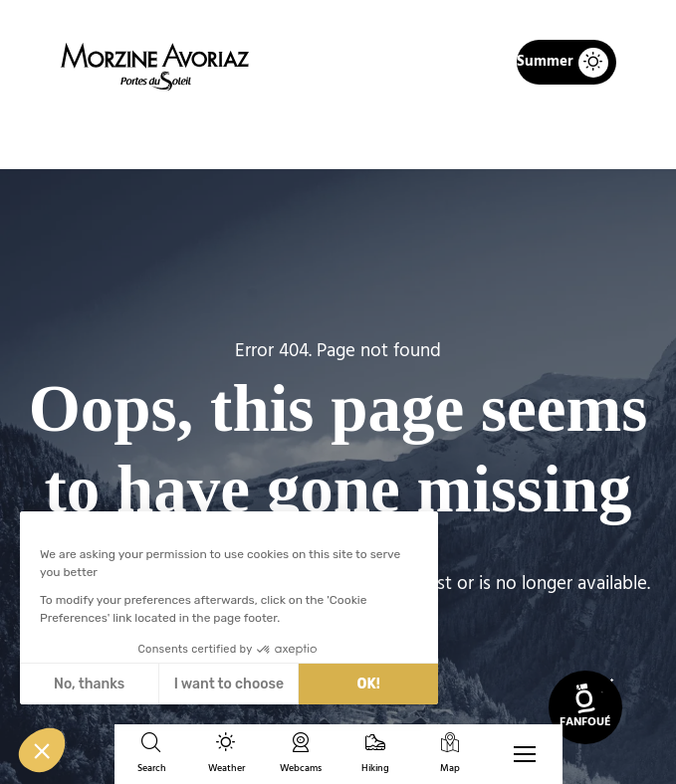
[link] (585, 707)
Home (234, 135)
